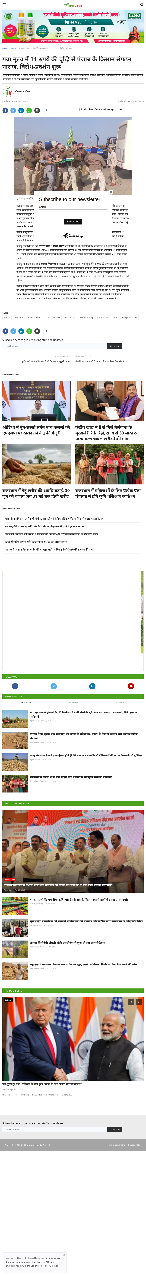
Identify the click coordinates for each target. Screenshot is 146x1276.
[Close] (111, 192)
